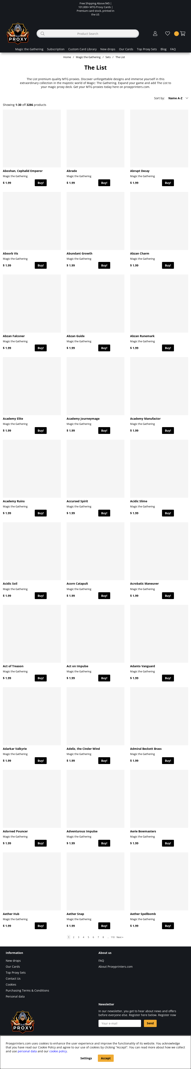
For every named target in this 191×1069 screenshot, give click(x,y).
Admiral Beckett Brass (146, 749)
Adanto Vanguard (142, 666)
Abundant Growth (79, 253)
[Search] (88, 33)
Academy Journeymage (83, 419)
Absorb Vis (10, 253)
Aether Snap (75, 914)
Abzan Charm (139, 253)
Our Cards (126, 49)
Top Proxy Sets (147, 49)
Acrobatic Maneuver (144, 583)
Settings (86, 1058)
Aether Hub (11, 914)
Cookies (11, 984)
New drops (107, 49)
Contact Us (13, 978)
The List (120, 57)
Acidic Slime (138, 501)
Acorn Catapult (77, 583)
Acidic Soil (10, 583)
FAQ (173, 49)
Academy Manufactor (145, 419)
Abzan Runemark (142, 336)
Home (67, 57)
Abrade (72, 171)
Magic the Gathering (29, 49)
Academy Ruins (14, 501)
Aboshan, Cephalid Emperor (23, 171)
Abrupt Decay (139, 171)
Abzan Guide (76, 336)
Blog (164, 49)
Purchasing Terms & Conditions (27, 990)
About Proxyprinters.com (115, 967)
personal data (27, 1051)
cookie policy (58, 1051)
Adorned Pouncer (15, 831)
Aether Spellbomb (143, 914)
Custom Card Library (82, 49)
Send (150, 1023)
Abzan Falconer (14, 336)
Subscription (56, 49)
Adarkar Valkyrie (15, 749)
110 (113, 937)
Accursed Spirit (77, 501)
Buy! (41, 183)
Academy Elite (13, 419)
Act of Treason (13, 666)
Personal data (15, 996)
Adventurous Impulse (82, 831)
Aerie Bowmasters (143, 831)
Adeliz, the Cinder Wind (83, 749)
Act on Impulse (77, 666)
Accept (106, 1058)
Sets (108, 57)
